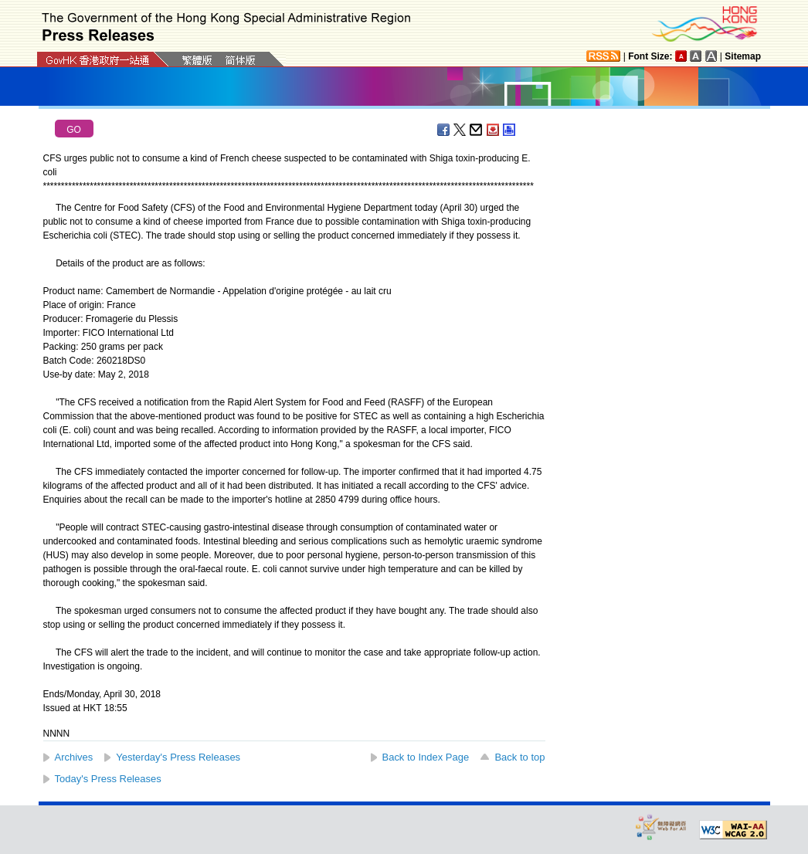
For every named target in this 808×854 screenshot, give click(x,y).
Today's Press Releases (108, 779)
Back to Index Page (426, 757)
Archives (74, 757)
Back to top (519, 757)
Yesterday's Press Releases (178, 757)
